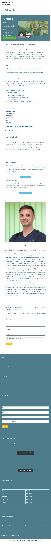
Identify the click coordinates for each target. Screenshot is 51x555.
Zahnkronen (9, 117)
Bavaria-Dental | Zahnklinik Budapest (10, 535)
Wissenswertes (10, 113)
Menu (47, 3)
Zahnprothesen (10, 119)
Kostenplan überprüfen (25, 453)
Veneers (8, 122)
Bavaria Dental (7, 2)
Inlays (7, 121)
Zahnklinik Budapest (6, 367)
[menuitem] (12, 540)
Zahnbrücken (9, 115)
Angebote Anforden (25, 470)
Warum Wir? (4, 386)
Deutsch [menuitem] (14, 540)
